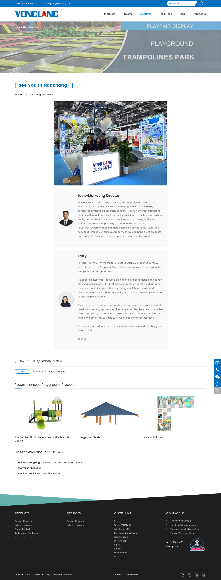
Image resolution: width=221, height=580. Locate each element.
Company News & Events (46, 27)
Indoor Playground (23, 525)
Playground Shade (89, 437)
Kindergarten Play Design (27, 533)
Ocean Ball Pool (153, 437)
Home (18, 27)
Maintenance (120, 552)
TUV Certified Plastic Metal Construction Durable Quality (42, 439)
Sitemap (117, 574)
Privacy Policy (131, 574)
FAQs (116, 556)
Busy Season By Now (47, 361)
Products (109, 14)
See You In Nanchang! (71, 27)
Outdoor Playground (24, 521)
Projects (127, 14)
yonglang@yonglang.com (57, 3)
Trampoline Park (22, 529)
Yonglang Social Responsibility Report (37, 473)
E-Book (117, 548)
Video (117, 545)
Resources (165, 14)
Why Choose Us (122, 529)
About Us (27, 27)
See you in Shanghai (28, 468)
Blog (182, 14)
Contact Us (199, 14)
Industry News (121, 537)
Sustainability (120, 541)
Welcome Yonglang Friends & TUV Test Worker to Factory (48, 462)
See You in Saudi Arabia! (50, 371)
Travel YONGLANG (123, 525)
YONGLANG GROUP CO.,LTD (40, 574)
